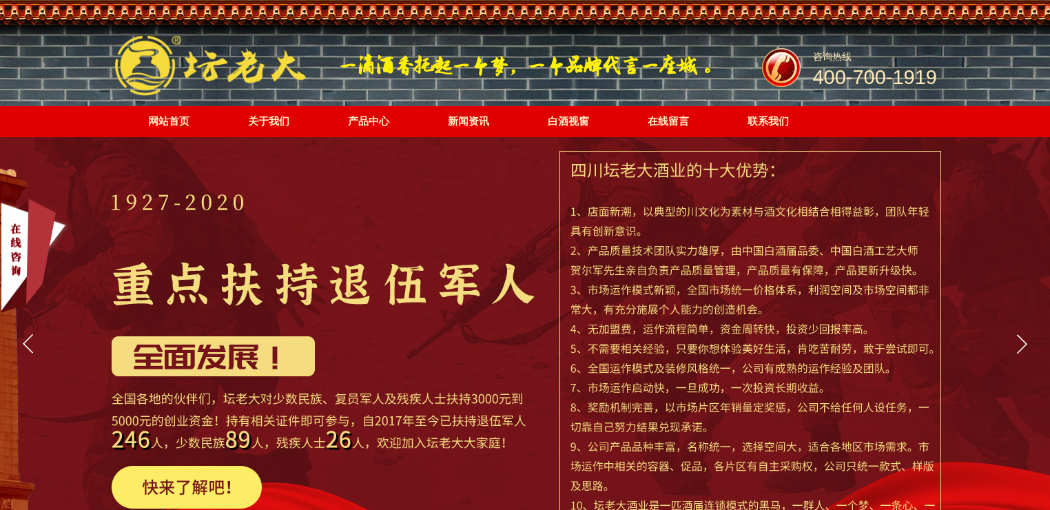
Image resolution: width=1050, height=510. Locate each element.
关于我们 (268, 121)
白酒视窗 (568, 121)
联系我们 (768, 121)
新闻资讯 (468, 121)
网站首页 (168, 121)
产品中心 (368, 121)
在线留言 (668, 121)
